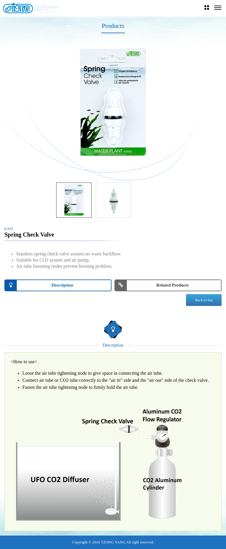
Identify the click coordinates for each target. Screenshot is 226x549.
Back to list (203, 300)
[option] (113, 103)
